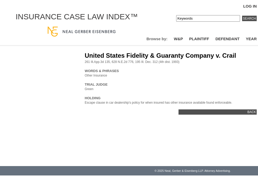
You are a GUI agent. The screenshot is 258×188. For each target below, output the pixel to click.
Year (251, 39)
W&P (178, 39)
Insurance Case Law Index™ (77, 16)
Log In (250, 6)
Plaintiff (199, 39)
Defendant (228, 39)
